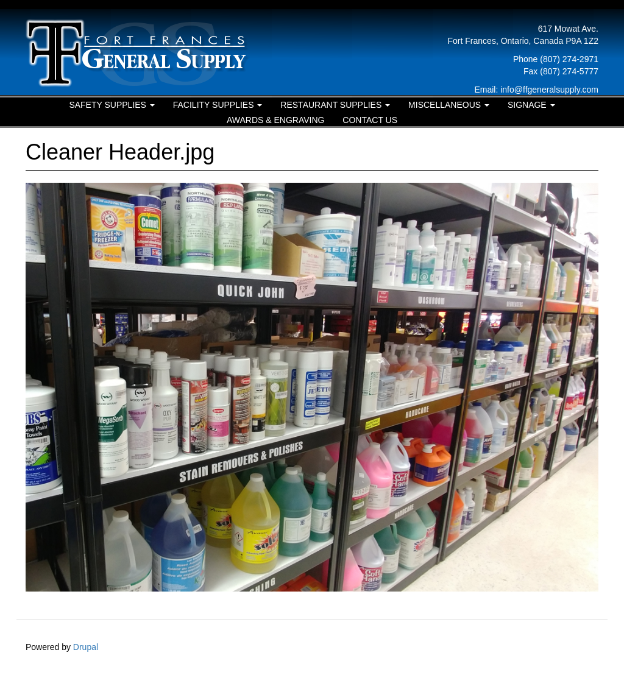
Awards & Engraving (276, 120)
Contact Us (369, 120)
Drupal (85, 647)
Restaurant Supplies (335, 105)
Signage (531, 105)
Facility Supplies (218, 105)
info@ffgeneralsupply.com (549, 89)
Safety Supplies (111, 105)
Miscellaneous (448, 105)
